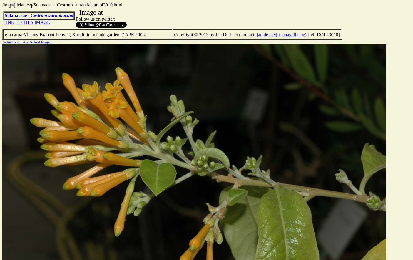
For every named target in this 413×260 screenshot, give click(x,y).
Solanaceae (16, 15)
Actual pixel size (15, 42)
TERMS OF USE (328, 250)
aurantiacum (60, 15)
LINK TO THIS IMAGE (26, 22)
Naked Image (40, 42)
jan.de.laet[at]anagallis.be (281, 34)
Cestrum (39, 15)
